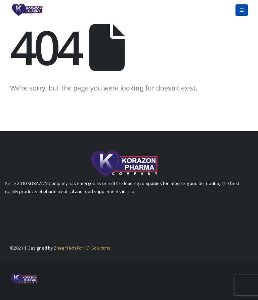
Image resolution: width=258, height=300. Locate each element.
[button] (241, 10)
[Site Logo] (27, 10)
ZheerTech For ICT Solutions (82, 248)
